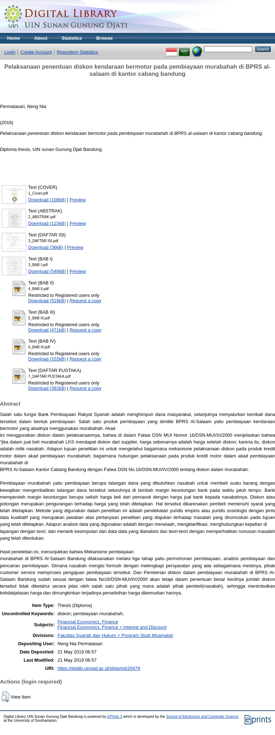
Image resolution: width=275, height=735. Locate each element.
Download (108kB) (47, 199)
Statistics (72, 38)
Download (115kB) (47, 223)
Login (9, 52)
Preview (78, 199)
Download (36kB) (45, 247)
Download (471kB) (47, 330)
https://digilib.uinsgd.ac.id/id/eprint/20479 (99, 668)
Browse (104, 38)
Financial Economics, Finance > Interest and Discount (112, 627)
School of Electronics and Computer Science (202, 717)
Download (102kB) (47, 359)
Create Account (36, 52)
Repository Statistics (77, 52)
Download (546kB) (47, 271)
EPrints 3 (115, 717)
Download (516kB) (47, 300)
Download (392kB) (47, 388)
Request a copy (85, 300)
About (41, 38)
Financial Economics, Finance (88, 621)
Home (13, 38)
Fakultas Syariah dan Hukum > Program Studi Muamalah (115, 635)
